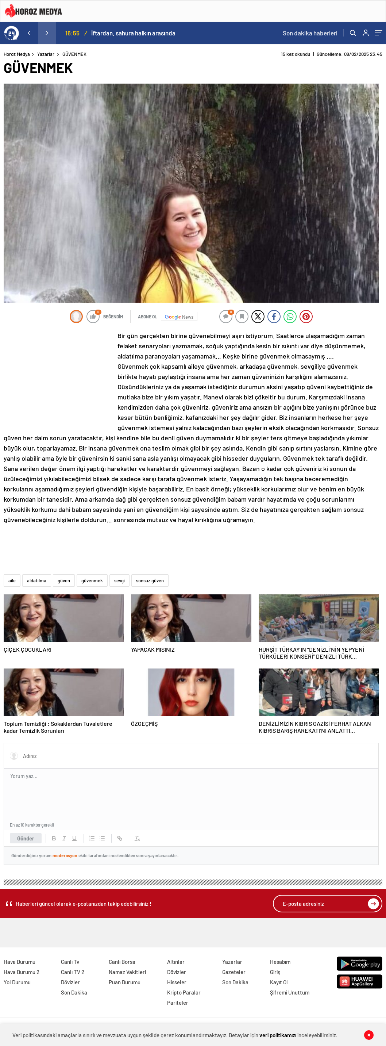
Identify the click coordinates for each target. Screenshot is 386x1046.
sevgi (119, 580)
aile (12, 580)
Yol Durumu (17, 982)
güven (64, 580)
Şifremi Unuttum (289, 992)
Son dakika (310, 33)
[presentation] (29, 33)
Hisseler (176, 982)
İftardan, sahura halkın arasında (133, 33)
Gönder (25, 838)
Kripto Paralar (184, 992)
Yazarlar (45, 54)
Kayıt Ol (279, 982)
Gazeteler (234, 972)
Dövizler (70, 982)
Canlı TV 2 (72, 972)
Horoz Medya (17, 54)
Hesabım (280, 961)
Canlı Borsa (122, 961)
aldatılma (36, 580)
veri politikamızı (278, 1035)
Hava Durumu (19, 961)
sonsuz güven (150, 580)
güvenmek (92, 580)
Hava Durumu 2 (21, 972)
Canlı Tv (70, 961)
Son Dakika (74, 992)
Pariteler (177, 1002)
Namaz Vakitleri (127, 972)
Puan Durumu (124, 982)
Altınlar (176, 961)
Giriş (275, 972)
